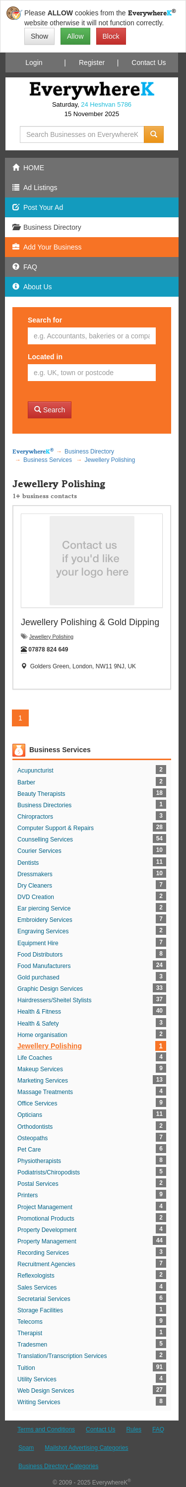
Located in (45, 357)
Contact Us (148, 62)
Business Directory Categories (58, 1466)
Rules (133, 1429)
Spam (26, 1447)
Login (33, 62)
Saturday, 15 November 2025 (91, 109)
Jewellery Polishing (51, 637)
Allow (75, 36)
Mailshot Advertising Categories (86, 1447)
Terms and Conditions (46, 1429)
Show (39, 36)
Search (49, 410)
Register (92, 62)
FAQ (158, 1429)
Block (111, 36)
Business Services (60, 750)
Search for (45, 320)
